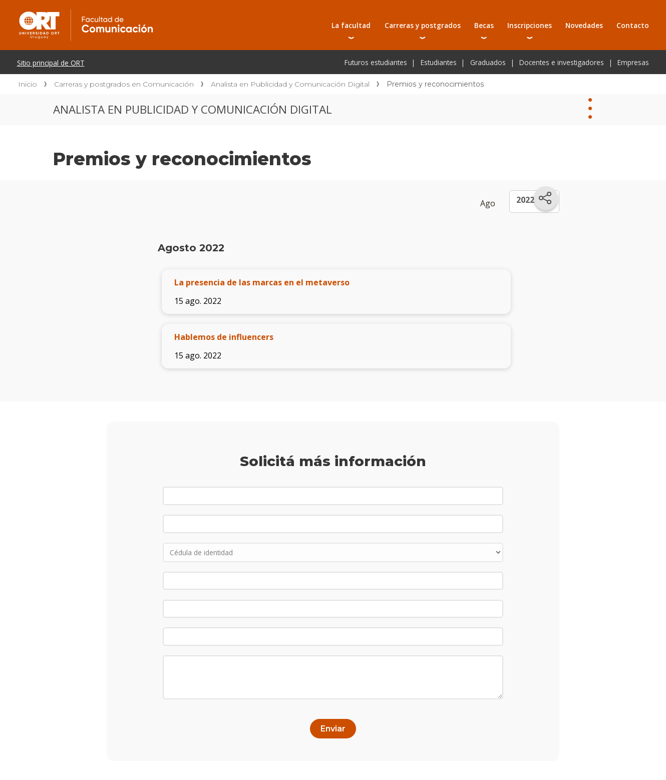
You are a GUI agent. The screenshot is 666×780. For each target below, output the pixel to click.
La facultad (351, 25)
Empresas (633, 62)
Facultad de (166, 11)
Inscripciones (529, 25)
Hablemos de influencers (223, 336)
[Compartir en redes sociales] (546, 198)
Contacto (632, 25)
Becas (484, 25)
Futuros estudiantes (376, 62)
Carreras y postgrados (423, 25)
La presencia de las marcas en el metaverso (262, 282)
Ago (487, 203)
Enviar (333, 728)
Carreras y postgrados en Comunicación (124, 84)
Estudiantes (439, 62)
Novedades (584, 25)
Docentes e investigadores (561, 62)
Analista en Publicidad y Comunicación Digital (290, 84)
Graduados (488, 62)
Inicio (27, 84)
